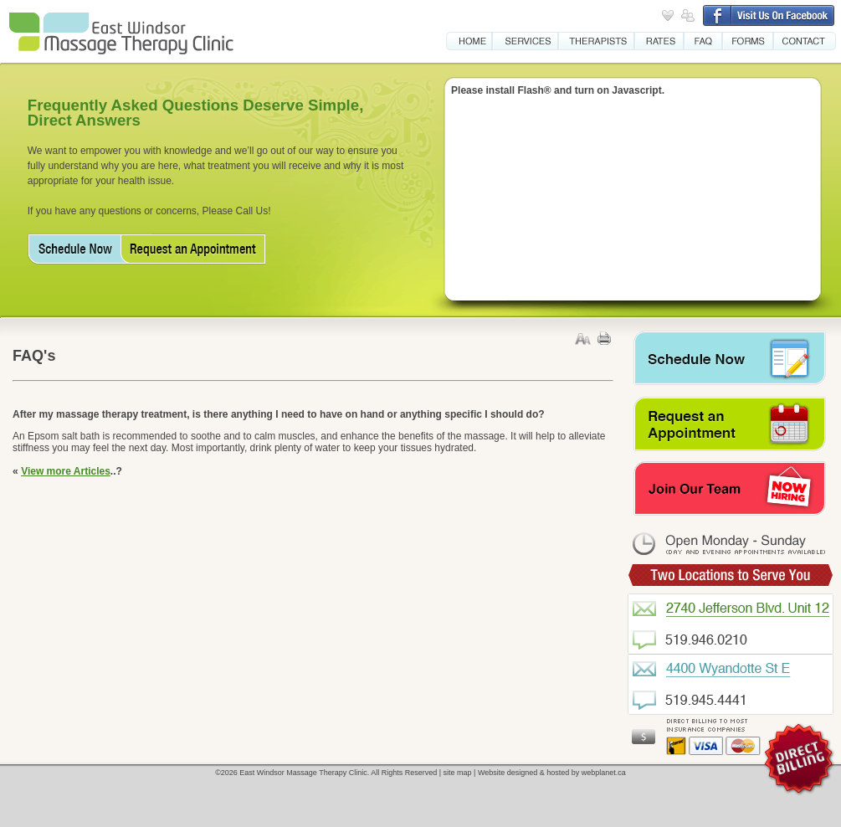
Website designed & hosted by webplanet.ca (552, 772)
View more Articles (65, 471)
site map (458, 772)
